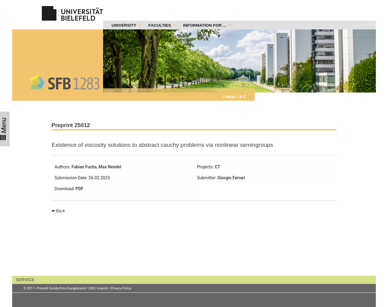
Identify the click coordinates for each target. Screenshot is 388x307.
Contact (230, 96)
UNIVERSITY (124, 25)
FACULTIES (160, 25)
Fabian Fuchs (84, 166)
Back (60, 210)
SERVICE (25, 279)
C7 (217, 166)
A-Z (242, 96)
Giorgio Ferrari (231, 177)
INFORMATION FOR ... (204, 25)
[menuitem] (125, 25)
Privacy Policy (121, 288)
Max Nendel (110, 166)
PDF (79, 188)
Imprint (102, 288)
